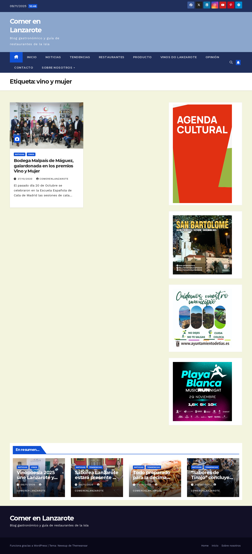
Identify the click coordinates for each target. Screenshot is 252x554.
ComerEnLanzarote (52, 178)
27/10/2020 (25, 178)
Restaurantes (111, 57)
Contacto (23, 67)
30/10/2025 (203, 484)
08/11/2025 (28, 484)
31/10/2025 (144, 484)
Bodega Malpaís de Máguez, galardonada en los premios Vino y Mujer (43, 166)
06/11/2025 (86, 484)
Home (204, 545)
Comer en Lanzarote (42, 518)
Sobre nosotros (57, 67)
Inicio (32, 57)
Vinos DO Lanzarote (178, 57)
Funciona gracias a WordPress (29, 545)
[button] (231, 62)
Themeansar (80, 545)
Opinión (212, 57)
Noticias (53, 57)
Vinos (31, 154)
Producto (142, 57)
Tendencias (80, 57)
